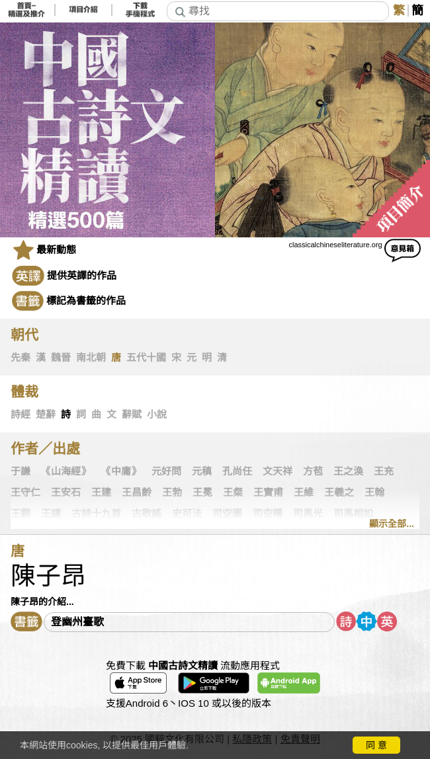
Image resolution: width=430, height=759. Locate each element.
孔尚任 (237, 471)
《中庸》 (121, 471)
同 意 (376, 745)
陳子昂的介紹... (42, 601)
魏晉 (61, 357)
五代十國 (146, 357)
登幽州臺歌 (77, 621)
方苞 (313, 471)
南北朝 (91, 357)
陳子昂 (48, 576)
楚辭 (46, 414)
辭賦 (132, 414)
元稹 (202, 471)
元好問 (166, 471)
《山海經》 (66, 471)
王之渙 (348, 471)
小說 (157, 414)
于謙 (20, 471)
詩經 (20, 414)
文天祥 (277, 471)
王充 (384, 471)
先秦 (20, 357)
